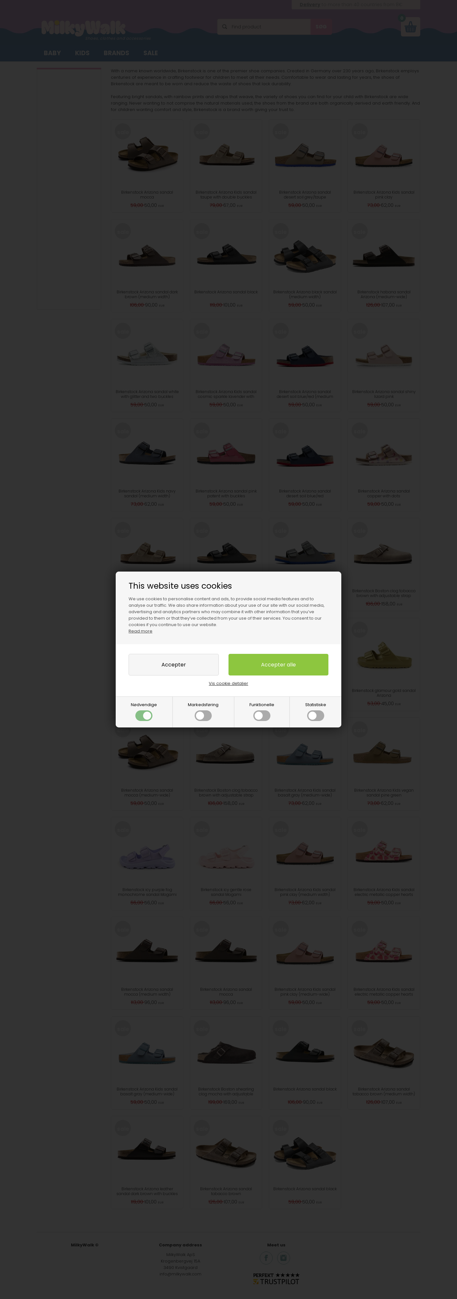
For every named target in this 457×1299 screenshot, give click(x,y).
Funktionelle (261, 711)
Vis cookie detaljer (228, 683)
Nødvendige (144, 711)
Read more (140, 631)
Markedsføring (203, 711)
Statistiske (315, 711)
